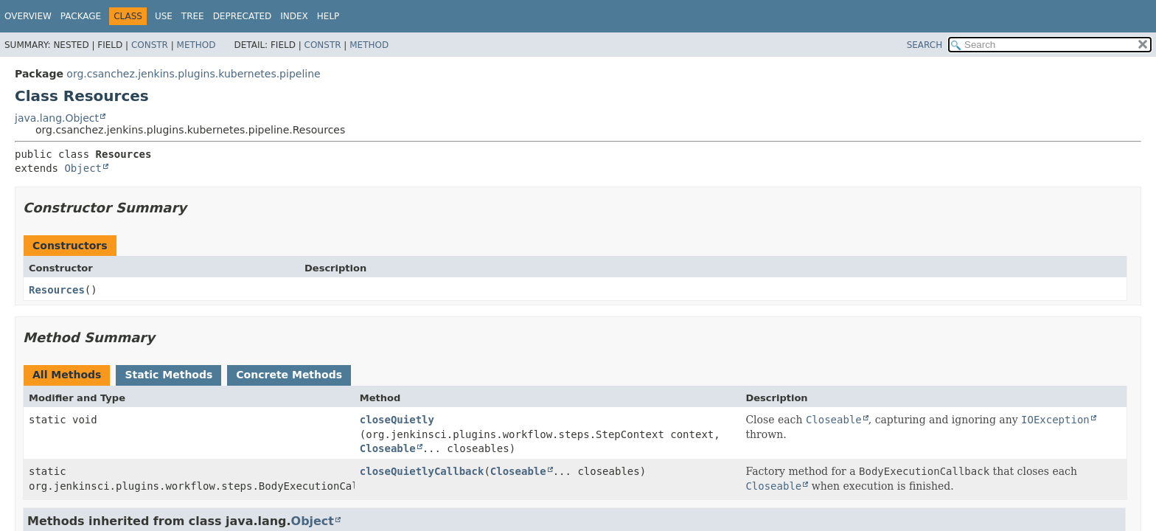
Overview (28, 16)
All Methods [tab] (66, 375)
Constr (149, 45)
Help (328, 16)
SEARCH (925, 45)
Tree (192, 16)
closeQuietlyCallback (422, 471)
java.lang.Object (57, 118)
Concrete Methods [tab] (289, 375)
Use (164, 16)
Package (80, 16)
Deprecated (242, 16)
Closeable (388, 448)
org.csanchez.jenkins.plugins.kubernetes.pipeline (193, 74)
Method (196, 45)
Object (83, 168)
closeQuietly (397, 420)
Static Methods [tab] (168, 375)
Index (294, 16)
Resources (57, 290)
